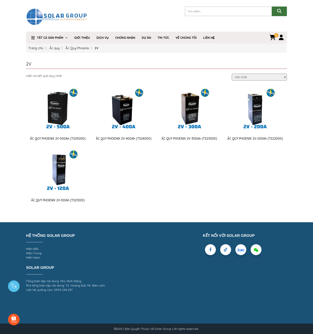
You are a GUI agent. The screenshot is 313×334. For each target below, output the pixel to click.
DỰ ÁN (146, 38)
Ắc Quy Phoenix (77, 48)
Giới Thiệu (82, 38)
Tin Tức (163, 38)
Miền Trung (34, 253)
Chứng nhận (125, 38)
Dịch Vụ (103, 38)
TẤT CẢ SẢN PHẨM (50, 38)
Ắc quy (54, 48)
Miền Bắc (32, 249)
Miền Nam (33, 257)
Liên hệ (209, 38)
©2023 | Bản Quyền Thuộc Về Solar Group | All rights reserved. (156, 329)
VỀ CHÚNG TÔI (186, 38)
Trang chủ (35, 48)
